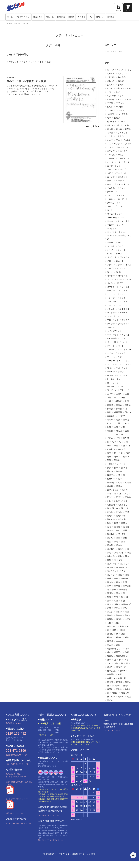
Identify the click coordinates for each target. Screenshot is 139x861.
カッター (127, 162)
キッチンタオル (113, 184)
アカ (118, 140)
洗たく (110, 516)
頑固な (110, 667)
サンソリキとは (22, 17)
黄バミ (121, 696)
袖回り (122, 630)
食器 (120, 674)
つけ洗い (120, 110)
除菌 (116, 663)
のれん (123, 121)
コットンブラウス (114, 206)
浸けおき (111, 534)
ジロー (110, 261)
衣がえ (128, 619)
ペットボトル (113, 342)
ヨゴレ (110, 368)
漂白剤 (110, 545)
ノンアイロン (121, 305)
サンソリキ (13, 62)
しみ (122, 96)
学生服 (126, 438)
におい (117, 118)
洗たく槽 (111, 519)
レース (33, 62)
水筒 (109, 493)
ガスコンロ (122, 177)
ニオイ (124, 301)
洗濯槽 (117, 527)
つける (110, 110)
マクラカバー (125, 349)
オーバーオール (113, 162)
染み (120, 479)
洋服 (127, 512)
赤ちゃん (120, 641)
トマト (110, 294)
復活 (128, 453)
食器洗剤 (122, 678)
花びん (117, 608)
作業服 (110, 409)
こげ (118, 92)
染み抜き (111, 482)
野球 (109, 660)
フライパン (112, 316)
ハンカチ (111, 309)
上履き (119, 394)
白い (121, 560)
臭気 (116, 604)
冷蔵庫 (110, 420)
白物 (127, 575)
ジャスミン (124, 257)
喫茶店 (119, 431)
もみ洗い (111, 132)
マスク (123, 353)
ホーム (10, 17)
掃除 (116, 468)
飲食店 (128, 682)
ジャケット (112, 257)
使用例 (71, 17)
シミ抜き (111, 246)
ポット (121, 346)
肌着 (109, 597)
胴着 (116, 597)
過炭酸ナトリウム (114, 649)
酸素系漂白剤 (121, 656)
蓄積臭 (110, 619)
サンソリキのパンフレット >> (17, 799)
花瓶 (125, 608)
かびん (110, 88)
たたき (110, 107)
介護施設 (118, 401)
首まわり (116, 685)
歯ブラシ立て (113, 490)
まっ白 (110, 129)
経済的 (110, 593)
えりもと (111, 73)
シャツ (121, 246)
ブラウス (125, 320)
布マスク (122, 449)
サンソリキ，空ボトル (116, 232)
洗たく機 (122, 519)
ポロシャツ (112, 349)
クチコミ (81, 17)
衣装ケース (112, 626)
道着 (127, 649)
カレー (126, 173)
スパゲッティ (113, 268)
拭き (109, 468)
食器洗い (111, 678)
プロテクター (123, 324)
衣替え (117, 623)
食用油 (119, 682)
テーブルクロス (113, 290)
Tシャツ (110, 70)
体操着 (119, 405)
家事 (109, 445)
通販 (118, 645)
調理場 (110, 641)
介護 (109, 401)
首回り (110, 689)
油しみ (115, 508)
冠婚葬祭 (111, 416)
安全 (114, 442)
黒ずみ (110, 700)
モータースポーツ (114, 360)
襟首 (127, 637)
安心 (121, 442)
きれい (119, 88)
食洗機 (110, 682)
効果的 (126, 420)
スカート (120, 261)
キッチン (120, 181)
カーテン (111, 177)
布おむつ (111, 449)
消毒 (118, 538)
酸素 (127, 652)
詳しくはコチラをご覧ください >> (18, 823)
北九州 (117, 423)
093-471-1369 (16, 750)
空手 (109, 586)
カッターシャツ (113, 166)
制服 (118, 420)
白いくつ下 (112, 564)
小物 (123, 445)
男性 (127, 556)
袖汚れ (110, 634)
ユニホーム (126, 364)
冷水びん (122, 416)
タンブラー (121, 283)
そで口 (110, 103)
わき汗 (110, 140)
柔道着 (110, 486)
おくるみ (122, 77)
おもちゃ (111, 85)
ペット (123, 338)
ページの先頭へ (133, 855)
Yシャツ (120, 70)
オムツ (121, 155)
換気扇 (119, 471)
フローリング (113, 320)
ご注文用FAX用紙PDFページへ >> (18, 755)
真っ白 (110, 582)
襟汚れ (119, 637)
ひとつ (110, 125)
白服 (120, 575)
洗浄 (116, 523)
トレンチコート (122, 294)
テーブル (125, 287)
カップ (123, 169)
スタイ (110, 265)
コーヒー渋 (112, 217)
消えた (110, 538)
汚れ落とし (122, 505)
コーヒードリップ (114, 214)
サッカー (111, 221)
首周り (126, 685)
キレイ (123, 188)
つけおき (120, 107)
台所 (123, 427)
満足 (116, 542)
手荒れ (117, 460)
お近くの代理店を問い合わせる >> (18, 764)
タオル (110, 283)
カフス (117, 173)
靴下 (128, 663)
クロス (110, 199)
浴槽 (125, 530)
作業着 (119, 409)
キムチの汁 (112, 188)
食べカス (123, 671)
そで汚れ (120, 103)
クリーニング (113, 192)
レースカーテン (113, 379)
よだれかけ (121, 136)
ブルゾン (111, 324)
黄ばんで (111, 696)
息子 (116, 456)
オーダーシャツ (124, 158)
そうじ (121, 99)
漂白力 (119, 545)
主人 (116, 397)
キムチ (126, 184)
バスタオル (112, 313)
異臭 (109, 560)
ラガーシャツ (121, 368)
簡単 (114, 589)
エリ (127, 147)
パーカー (123, 313)
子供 (118, 438)
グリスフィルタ (113, 203)
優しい (128, 412)
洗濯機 (126, 527)
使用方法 (61, 17)
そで (129, 99)
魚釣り (128, 689)
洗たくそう (121, 516)
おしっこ (111, 81)
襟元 (123, 634)
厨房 (109, 427)
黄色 (129, 696)
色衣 (109, 608)
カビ (109, 173)
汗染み (128, 497)
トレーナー (112, 298)
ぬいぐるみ (112, 121)
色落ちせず (126, 604)
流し (118, 530)
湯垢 (109, 542)
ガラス (110, 181)
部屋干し (118, 652)
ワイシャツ (112, 386)
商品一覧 (50, 17)
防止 (109, 663)
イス (109, 144)
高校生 (119, 689)
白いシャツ (124, 564)
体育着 (128, 405)
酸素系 (110, 656)
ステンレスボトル (123, 265)
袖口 (114, 630)
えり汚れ (111, 77)
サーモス (111, 242)
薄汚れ (119, 619)
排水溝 (110, 471)
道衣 (109, 652)
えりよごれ (122, 73)
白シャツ (111, 575)
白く (124, 571)
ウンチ (117, 144)
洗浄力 (124, 523)
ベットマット (113, 335)
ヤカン (128, 360)
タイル (128, 279)
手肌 (109, 460)
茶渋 (127, 612)
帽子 (116, 453)
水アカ (124, 490)
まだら (126, 125)
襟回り (110, 637)
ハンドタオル (123, 309)
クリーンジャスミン (115, 195)
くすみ (128, 88)
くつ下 (110, 92)
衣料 (109, 623)
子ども (110, 438)
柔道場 (128, 482)
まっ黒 (119, 129)
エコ (109, 147)
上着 (127, 394)
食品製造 (111, 674)
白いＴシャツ (113, 571)
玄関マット (119, 553)
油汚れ (110, 512)
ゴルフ (123, 217)
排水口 (124, 468)
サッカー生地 (123, 221)
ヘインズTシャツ (114, 331)
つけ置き (111, 114)
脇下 (128, 597)
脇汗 (109, 601)
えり (129, 70)
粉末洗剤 (123, 589)
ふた (118, 125)
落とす (128, 615)
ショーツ (122, 250)
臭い (109, 604)
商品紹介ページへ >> (13, 723)
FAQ (90, 17)
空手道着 (127, 586)
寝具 (116, 445)
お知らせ (100, 17)
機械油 (119, 486)
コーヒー (111, 210)
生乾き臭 (111, 556)
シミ (120, 242)
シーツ (119, 253)
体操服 (110, 405)
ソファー (118, 279)
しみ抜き (111, 99)
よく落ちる (122, 132)
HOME (9, 24)
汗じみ (127, 493)
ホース (124, 342)
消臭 (125, 538)
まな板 (128, 129)
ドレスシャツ (113, 301)
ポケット (111, 346)
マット (110, 357)
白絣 (109, 578)
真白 (118, 582)
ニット (110, 305)
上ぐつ (110, 394)
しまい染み (112, 96)
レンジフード (113, 375)
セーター (111, 276)
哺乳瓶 (110, 431)
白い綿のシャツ (122, 567)
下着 (41, 62)
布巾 (109, 453)
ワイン (123, 386)
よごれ (110, 136)
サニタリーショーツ (115, 225)
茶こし (110, 612)
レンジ (121, 372)
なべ (109, 118)
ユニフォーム (113, 364)
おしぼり (122, 81)
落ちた (110, 615)
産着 (120, 556)
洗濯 (109, 527)
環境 (129, 553)
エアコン (127, 144)
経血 (118, 593)
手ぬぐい (125, 456)
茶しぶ (119, 612)
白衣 (116, 578)
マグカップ (112, 353)
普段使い (111, 475)
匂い (109, 423)
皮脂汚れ (125, 578)
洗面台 (110, 530)
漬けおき (111, 549)
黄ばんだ (125, 693)
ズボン (119, 272)
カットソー (112, 169)
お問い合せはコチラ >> (14, 813)
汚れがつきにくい (121, 501)
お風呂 (121, 85)
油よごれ (125, 508)
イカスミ (127, 140)
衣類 (122, 626)
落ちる (119, 615)
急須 (109, 456)
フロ (122, 316)
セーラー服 (122, 276)
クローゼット (121, 199)
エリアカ (123, 151)
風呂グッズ (121, 667)
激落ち (121, 549)
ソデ (109, 279)
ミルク (119, 357)
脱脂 (116, 601)
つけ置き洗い (123, 114)
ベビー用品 (112, 338)
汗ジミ (119, 497)
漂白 (123, 542)
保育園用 (118, 412)
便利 (109, 412)
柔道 (120, 482)
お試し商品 (37, 17)
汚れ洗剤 (111, 505)
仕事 (127, 401)
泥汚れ (119, 512)
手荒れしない (113, 464)
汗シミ (110, 497)
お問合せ (111, 17)
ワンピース (112, 390)
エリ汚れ (111, 155)
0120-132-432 (16, 733)
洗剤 (48, 62)
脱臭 (123, 601)
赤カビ (110, 645)
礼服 (125, 582)
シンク (110, 253)
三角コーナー (125, 390)
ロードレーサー (113, 383)
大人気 (110, 434)
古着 (116, 427)
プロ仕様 (111, 327)
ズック (24, 62)
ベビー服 (125, 335)
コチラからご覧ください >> (48, 815)
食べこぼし (112, 671)
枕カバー (111, 479)
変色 (127, 431)
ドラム (123, 298)
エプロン (118, 147)
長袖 (126, 660)
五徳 (123, 397)
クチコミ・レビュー (21, 24)
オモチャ (111, 158)
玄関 (109, 553)
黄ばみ (115, 693)
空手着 (117, 586)
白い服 (110, 567)
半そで (126, 423)
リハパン (111, 372)
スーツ (124, 268)
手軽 (124, 464)
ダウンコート (113, 287)
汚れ (109, 501)
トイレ (126, 290)
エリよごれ (112, 151)
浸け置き (122, 534)
